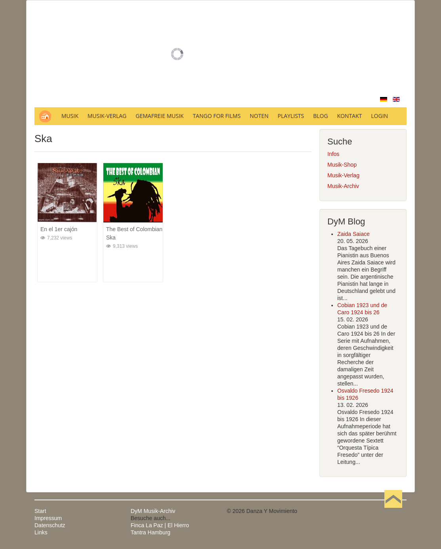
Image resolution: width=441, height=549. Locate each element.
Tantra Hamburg (150, 532)
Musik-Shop (342, 164)
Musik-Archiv (343, 186)
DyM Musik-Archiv (153, 511)
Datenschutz (49, 525)
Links (41, 532)
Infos (333, 154)
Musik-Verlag (343, 175)
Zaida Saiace (353, 234)
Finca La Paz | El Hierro (160, 525)
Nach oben (393, 511)
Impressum (48, 518)
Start (40, 511)
